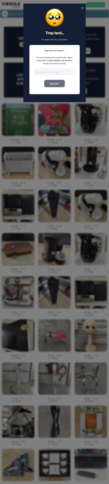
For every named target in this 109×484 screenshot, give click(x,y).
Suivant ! (54, 83)
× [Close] (82, 8)
